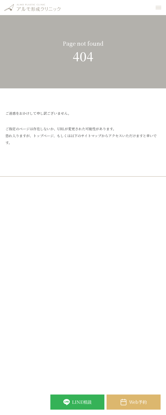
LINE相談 (82, 402)
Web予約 (138, 402)
